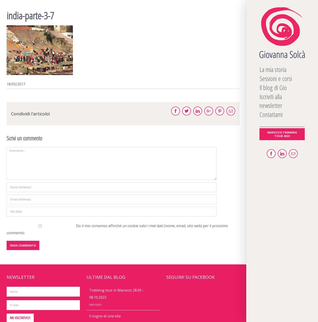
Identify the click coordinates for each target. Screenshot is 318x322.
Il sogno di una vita (105, 316)
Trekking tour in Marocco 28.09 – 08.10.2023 (116, 294)
